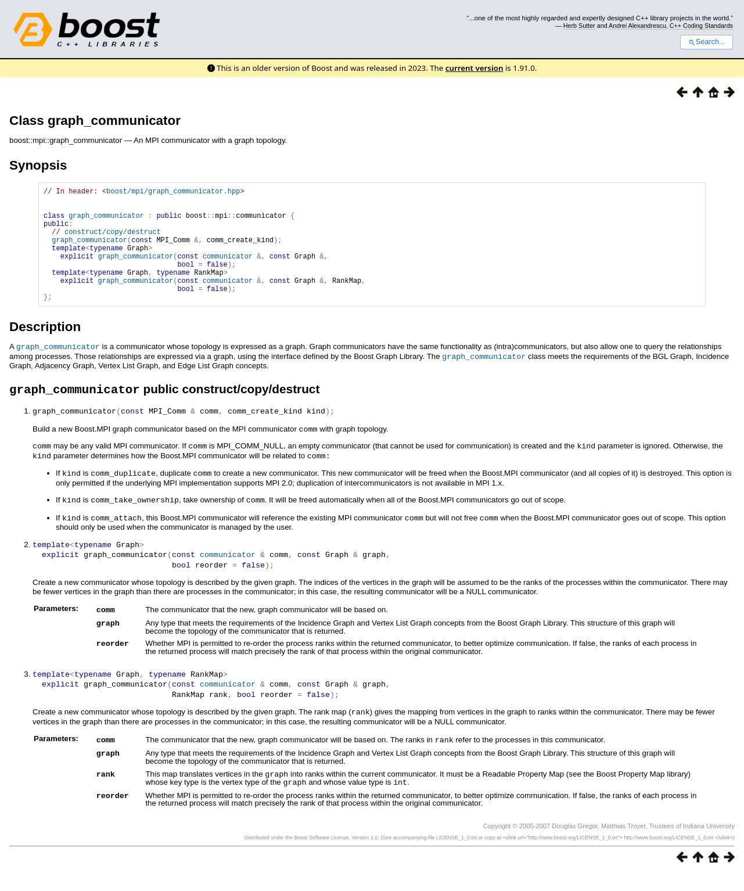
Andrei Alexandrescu (637, 25)
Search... (706, 42)
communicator (228, 271)
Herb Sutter (579, 25)
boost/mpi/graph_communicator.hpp (173, 192)
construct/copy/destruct (112, 242)
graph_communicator (106, 222)
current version (474, 68)
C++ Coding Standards (701, 25)
